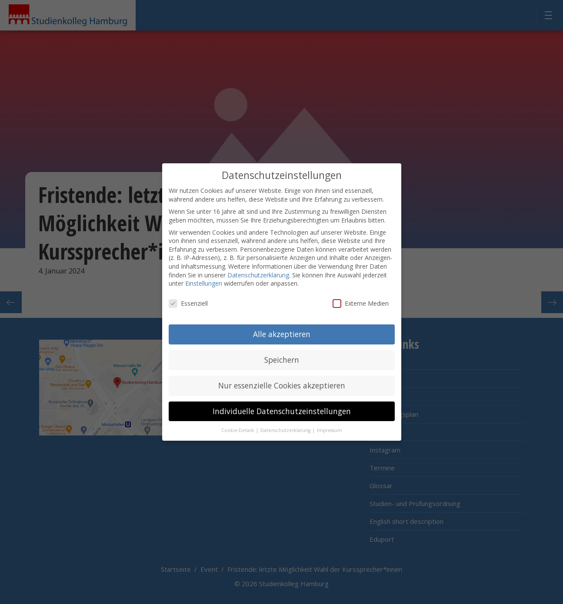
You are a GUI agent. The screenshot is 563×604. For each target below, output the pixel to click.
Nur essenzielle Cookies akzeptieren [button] (281, 382)
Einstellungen (203, 281)
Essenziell (188, 300)
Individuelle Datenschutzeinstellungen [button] (282, 408)
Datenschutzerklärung (258, 272)
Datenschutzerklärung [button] (286, 427)
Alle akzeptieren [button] (281, 331)
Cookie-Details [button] (238, 427)
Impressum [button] (329, 427)
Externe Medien (361, 300)
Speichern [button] (281, 356)
